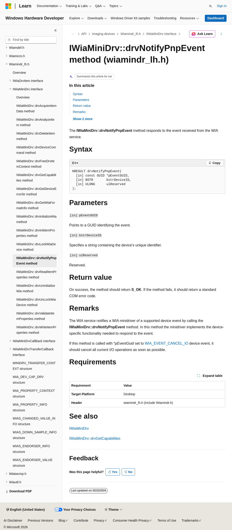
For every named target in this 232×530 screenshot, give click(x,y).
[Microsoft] (8, 6)
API (84, 34)
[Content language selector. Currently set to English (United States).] (25, 509)
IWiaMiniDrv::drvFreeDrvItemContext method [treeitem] (35, 164)
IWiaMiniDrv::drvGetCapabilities (95, 438)
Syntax (78, 94)
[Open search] (210, 6)
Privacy (99, 520)
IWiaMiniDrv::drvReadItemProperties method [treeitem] (36, 274)
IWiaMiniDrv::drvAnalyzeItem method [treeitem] (35, 122)
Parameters (81, 100)
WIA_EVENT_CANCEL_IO (166, 343)
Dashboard (215, 18)
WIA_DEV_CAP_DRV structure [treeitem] (28, 379)
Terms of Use (166, 520)
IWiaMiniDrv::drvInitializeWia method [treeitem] (36, 219)
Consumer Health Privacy (131, 520)
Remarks (79, 112)
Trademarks (190, 520)
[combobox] (31, 40)
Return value (82, 106)
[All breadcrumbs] (73, 34)
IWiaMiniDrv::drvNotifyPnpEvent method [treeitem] (36, 260)
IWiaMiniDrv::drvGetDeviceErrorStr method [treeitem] (36, 191)
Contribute (81, 520)
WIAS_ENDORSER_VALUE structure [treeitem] (33, 462)
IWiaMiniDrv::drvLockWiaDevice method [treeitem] (36, 247)
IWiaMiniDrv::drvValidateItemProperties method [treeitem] (35, 316)
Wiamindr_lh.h (131, 34)
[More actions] (221, 34)
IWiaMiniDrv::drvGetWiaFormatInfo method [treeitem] (35, 205)
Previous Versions (40, 520)
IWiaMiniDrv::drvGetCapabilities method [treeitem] (36, 177)
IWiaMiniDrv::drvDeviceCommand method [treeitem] (36, 150)
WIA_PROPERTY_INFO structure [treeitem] (30, 407)
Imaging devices (103, 34)
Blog (62, 520)
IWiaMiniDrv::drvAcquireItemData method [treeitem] (36, 108)
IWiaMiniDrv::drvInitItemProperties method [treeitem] (35, 233)
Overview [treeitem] (19, 72)
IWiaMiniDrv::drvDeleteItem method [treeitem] (35, 136)
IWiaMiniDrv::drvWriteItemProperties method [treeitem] (36, 330)
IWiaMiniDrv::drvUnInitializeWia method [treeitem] (35, 288)
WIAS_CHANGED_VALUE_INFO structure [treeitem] (34, 421)
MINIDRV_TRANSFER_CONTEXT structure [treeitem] (34, 366)
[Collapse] (55, 30)
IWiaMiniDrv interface (161, 34)
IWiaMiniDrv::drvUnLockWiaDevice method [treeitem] (36, 302)
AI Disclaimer (13, 520)
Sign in (222, 6)
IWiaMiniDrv (79, 428)
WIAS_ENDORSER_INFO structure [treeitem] (31, 449)
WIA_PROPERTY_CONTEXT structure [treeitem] (34, 393)
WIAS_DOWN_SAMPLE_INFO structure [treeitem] (35, 435)
